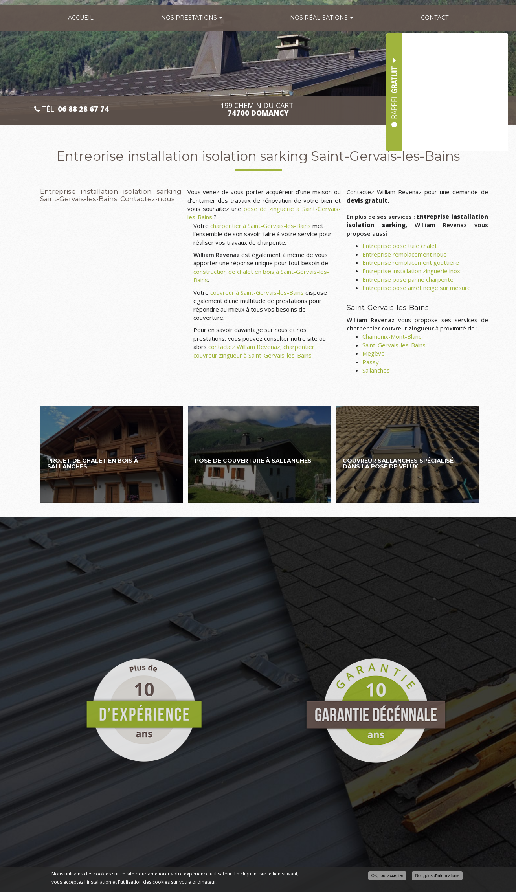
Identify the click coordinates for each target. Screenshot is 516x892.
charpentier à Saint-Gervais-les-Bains (260, 225)
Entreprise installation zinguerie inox (411, 271)
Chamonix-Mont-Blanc (391, 336)
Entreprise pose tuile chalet (399, 246)
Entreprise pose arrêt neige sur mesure (416, 288)
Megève (373, 353)
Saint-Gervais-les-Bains (394, 345)
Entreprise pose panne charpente (408, 279)
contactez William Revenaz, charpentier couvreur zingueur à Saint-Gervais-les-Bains (253, 351)
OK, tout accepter (387, 875)
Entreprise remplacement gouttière (410, 262)
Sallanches (376, 370)
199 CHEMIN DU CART (258, 109)
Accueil (81, 17)
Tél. (71, 109)
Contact (434, 17)
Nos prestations (191, 17)
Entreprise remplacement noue (404, 254)
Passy (370, 362)
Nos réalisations (321, 17)
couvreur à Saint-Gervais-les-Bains (257, 292)
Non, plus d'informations (437, 875)
